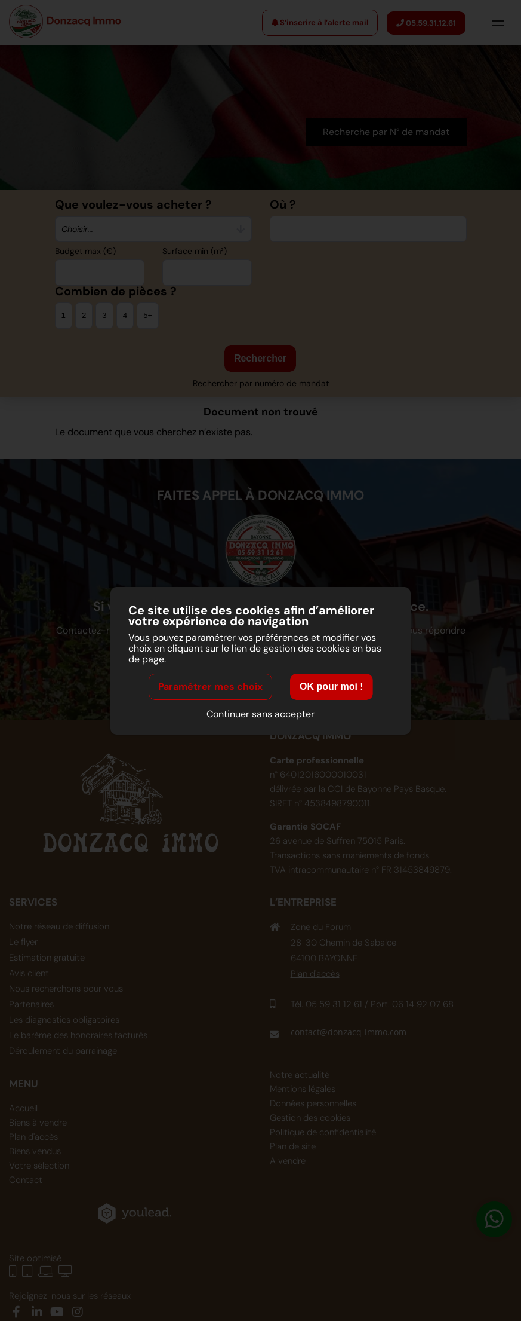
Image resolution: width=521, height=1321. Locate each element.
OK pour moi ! (331, 686)
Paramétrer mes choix (210, 686)
